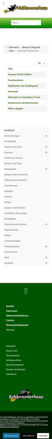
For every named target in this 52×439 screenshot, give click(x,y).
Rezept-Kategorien (15, 364)
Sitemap (10, 329)
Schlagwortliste (13, 360)
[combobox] (26, 22)
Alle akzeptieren (11, 436)
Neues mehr (12, 350)
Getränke (8, 263)
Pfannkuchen (10, 252)
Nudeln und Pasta (13, 163)
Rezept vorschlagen (15, 369)
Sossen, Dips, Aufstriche (16, 174)
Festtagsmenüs (12, 246)
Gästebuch (11, 374)
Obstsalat (13, 91)
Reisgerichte (10, 169)
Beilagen (8, 191)
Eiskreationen (11, 185)
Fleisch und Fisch (12, 147)
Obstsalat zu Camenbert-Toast (24, 97)
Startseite (10, 346)
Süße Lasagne (15, 108)
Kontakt (10, 306)
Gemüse (8, 152)
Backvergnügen (12, 135)
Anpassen (43, 436)
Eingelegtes (10, 218)
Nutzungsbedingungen (17, 325)
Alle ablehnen (28, 436)
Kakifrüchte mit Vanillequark (23, 85)
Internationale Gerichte (15, 224)
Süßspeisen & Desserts (15, 180)
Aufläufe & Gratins (13, 158)
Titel (10, 68)
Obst (6, 257)
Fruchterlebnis (15, 80)
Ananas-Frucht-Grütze (19, 74)
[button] (46, 136)
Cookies (10, 320)
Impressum (11, 311)
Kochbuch (9, 130)
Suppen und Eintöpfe (14, 207)
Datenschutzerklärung (17, 315)
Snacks (8, 196)
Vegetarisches (11, 229)
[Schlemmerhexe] (26, 8)
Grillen (7, 235)
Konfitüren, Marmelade (15, 213)
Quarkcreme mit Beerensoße (23, 102)
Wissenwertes (13, 355)
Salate (7, 202)
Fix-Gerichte (10, 141)
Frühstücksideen (12, 241)
